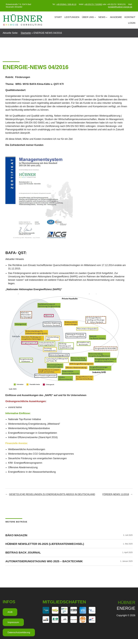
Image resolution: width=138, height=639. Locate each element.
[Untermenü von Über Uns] (95, 17)
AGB (10, 612)
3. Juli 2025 (128, 535)
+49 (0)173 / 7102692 (93, 4)
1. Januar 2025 (126, 561)
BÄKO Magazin (16, 535)
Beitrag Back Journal (23, 552)
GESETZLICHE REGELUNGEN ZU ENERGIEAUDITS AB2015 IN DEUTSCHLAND (52, 494)
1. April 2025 (127, 552)
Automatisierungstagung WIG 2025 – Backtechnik (44, 561)
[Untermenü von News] (106, 17)
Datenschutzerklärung (19, 632)
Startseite (26, 33)
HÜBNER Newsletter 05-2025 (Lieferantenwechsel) (44, 543)
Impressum (13, 622)
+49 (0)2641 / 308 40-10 (66, 4)
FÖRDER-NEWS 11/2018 (115, 494)
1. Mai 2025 (128, 544)
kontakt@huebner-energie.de (120, 7)
